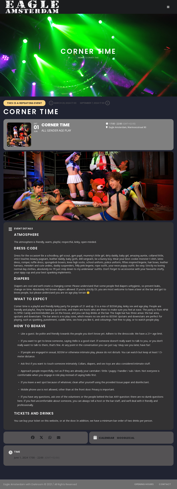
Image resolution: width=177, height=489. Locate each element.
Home (81, 57)
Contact (165, 484)
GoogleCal (125, 438)
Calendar (106, 438)
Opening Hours (144, 484)
